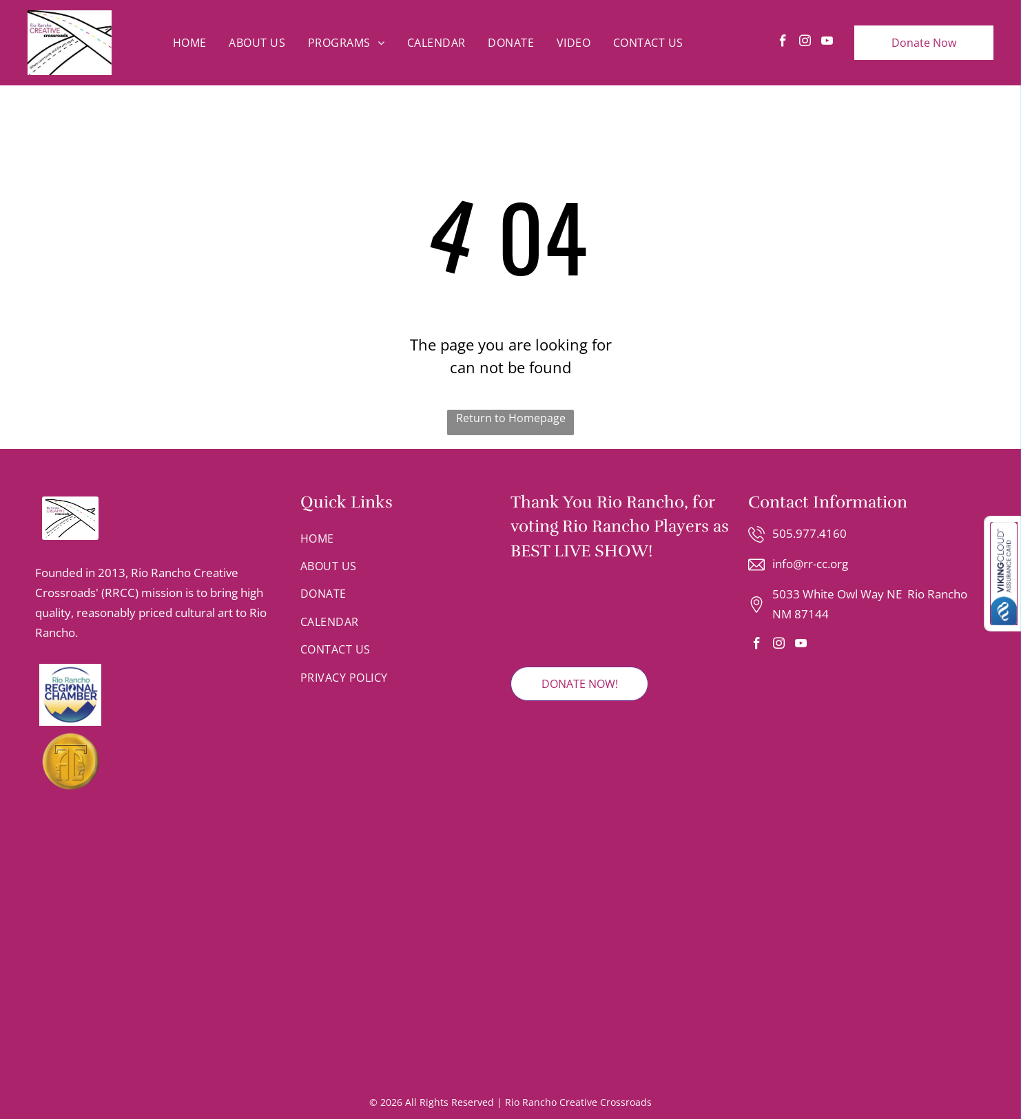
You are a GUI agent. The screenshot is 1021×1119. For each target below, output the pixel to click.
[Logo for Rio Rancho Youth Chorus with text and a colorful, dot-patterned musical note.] (161, 979)
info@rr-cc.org (810, 564)
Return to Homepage (511, 418)
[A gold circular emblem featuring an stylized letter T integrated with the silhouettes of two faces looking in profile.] (154, 761)
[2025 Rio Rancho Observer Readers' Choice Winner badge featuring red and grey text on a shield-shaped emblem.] (551, 615)
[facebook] (783, 42)
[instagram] (805, 42)
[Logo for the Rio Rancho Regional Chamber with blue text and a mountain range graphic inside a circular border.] (154, 695)
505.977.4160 (809, 533)
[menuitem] (190, 42)
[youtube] (827, 42)
